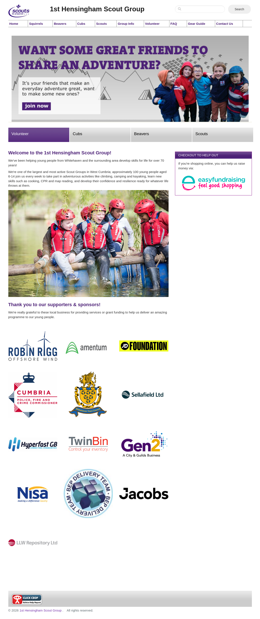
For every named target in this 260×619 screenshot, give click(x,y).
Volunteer (152, 23)
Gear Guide (196, 23)
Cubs (81, 23)
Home (13, 23)
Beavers (60, 23)
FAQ (173, 23)
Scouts (101, 23)
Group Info (126, 23)
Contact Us (224, 23)
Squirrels (36, 23)
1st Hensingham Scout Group (40, 610)
